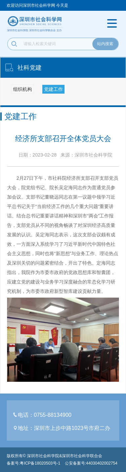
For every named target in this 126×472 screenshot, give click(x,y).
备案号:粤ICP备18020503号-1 (33, 463)
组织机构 (22, 89)
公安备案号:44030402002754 (91, 463)
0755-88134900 (53, 415)
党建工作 (53, 89)
